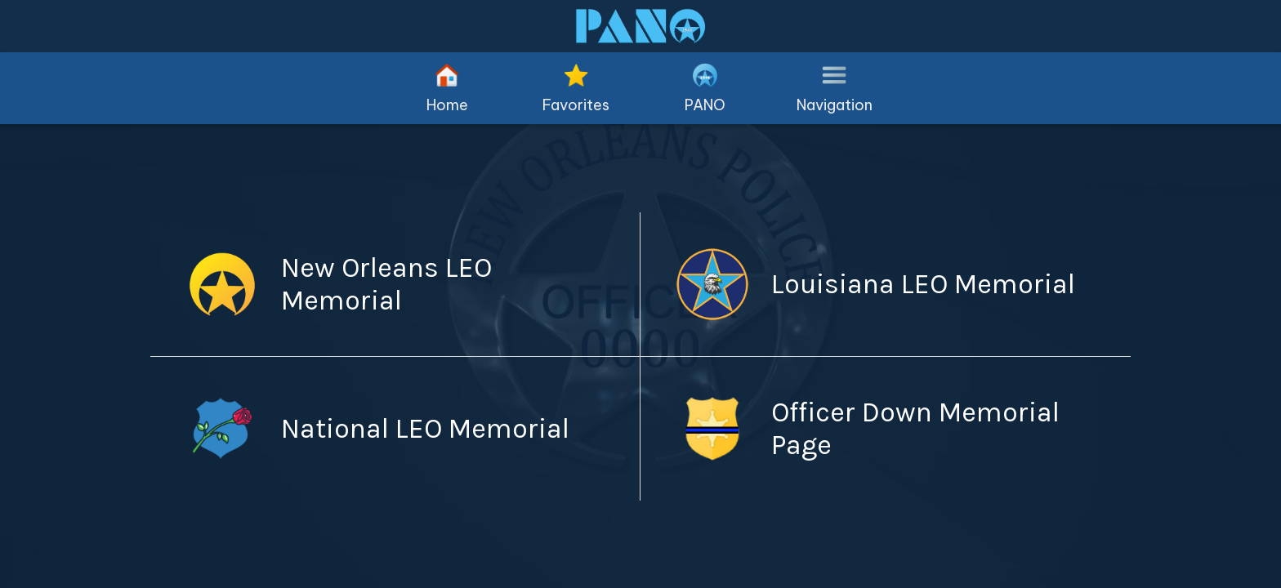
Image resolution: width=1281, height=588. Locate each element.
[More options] (834, 88)
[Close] (32, 26)
